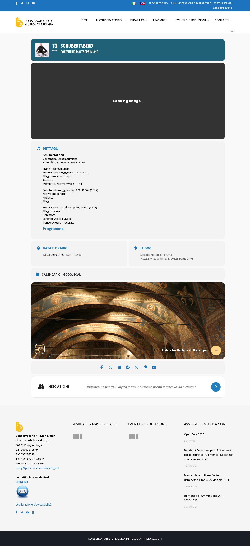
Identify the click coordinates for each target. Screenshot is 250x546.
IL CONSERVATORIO (109, 20)
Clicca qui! (22, 482)
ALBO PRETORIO (158, 3)
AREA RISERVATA (222, 8)
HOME (84, 20)
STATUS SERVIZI (223, 3)
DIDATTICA (137, 20)
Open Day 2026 (194, 434)
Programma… (54, 228)
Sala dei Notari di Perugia (156, 255)
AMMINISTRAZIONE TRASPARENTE (191, 3)
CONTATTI (222, 20)
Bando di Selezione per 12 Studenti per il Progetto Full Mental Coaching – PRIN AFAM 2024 (208, 454)
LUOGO (145, 248)
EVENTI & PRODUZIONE (191, 20)
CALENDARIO (51, 274)
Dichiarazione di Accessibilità (34, 504)
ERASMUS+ (160, 20)
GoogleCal (72, 274)
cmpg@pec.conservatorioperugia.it (37, 468)
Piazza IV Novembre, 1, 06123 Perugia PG (166, 258)
